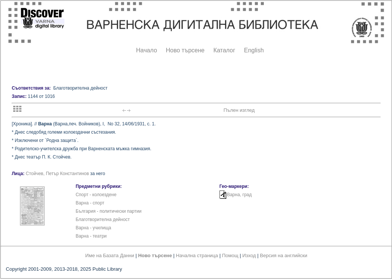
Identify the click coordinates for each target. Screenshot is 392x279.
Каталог (224, 50)
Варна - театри (91, 236)
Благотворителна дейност (103, 219)
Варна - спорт (90, 203)
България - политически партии (108, 211)
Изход (249, 255)
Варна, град (239, 194)
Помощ (230, 255)
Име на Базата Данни (109, 255)
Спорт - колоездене (96, 194)
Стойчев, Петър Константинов (57, 173)
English (253, 50)
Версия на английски (283, 255)
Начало (146, 50)
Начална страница (197, 255)
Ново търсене (185, 50)
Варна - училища (93, 227)
